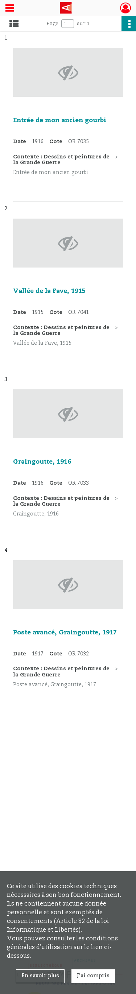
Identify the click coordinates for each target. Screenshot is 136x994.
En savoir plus (40, 975)
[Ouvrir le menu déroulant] (9, 8)
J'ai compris (93, 975)
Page (52, 23)
